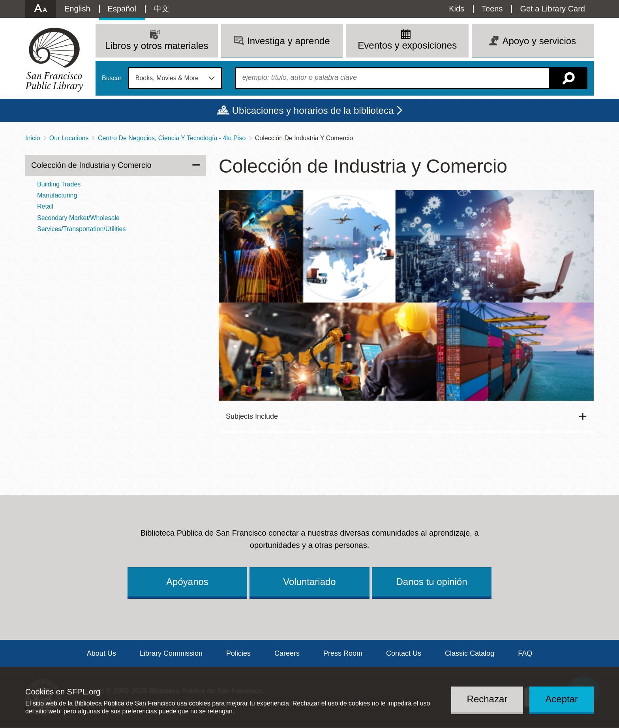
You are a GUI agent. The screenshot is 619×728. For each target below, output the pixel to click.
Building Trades (59, 184)
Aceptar (561, 699)
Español (122, 8)
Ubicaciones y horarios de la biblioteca (313, 110)
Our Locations (69, 138)
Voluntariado (309, 581)
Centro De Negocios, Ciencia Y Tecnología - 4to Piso (172, 138)
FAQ (525, 653)
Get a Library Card (552, 8)
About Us (101, 653)
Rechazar (487, 699)
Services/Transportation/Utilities (81, 229)
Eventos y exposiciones (407, 45)
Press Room (342, 653)
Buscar (112, 78)
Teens (492, 8)
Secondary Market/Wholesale (78, 217)
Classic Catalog (469, 653)
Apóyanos (187, 581)
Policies (238, 653)
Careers (287, 653)
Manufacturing (57, 195)
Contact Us (403, 653)
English (77, 8)
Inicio (32, 138)
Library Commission (171, 653)
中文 (161, 8)
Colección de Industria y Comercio (91, 165)
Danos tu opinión (431, 581)
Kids (456, 8)
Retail (45, 206)
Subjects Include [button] (252, 416)
